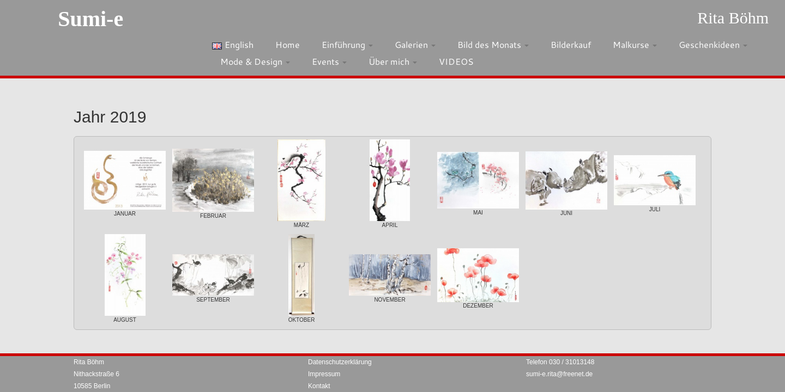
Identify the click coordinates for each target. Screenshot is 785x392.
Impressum (324, 374)
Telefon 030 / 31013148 (560, 362)
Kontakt (319, 386)
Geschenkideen (713, 44)
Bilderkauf (571, 44)
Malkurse (635, 44)
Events (329, 61)
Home (287, 44)
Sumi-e (90, 19)
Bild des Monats (493, 44)
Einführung (347, 44)
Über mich (393, 61)
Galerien (415, 44)
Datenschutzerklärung (340, 362)
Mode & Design (255, 61)
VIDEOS (456, 61)
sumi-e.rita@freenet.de (559, 374)
